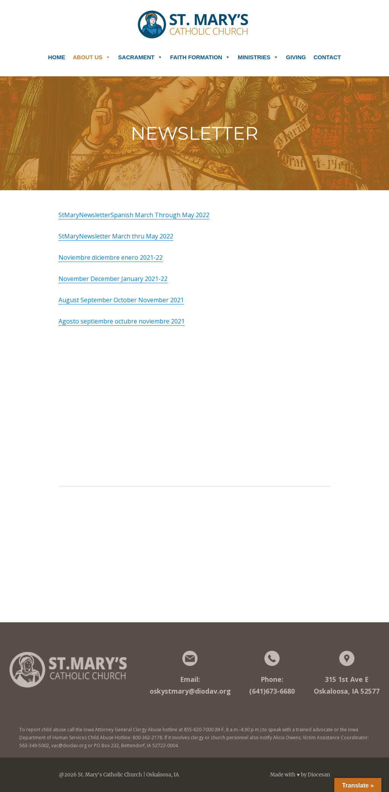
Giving (296, 57)
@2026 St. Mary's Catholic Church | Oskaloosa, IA (119, 774)
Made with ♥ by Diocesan (300, 774)
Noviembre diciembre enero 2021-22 (111, 257)
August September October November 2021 (121, 300)
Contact (327, 57)
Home (56, 57)
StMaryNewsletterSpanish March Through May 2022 (134, 215)
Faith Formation (200, 54)
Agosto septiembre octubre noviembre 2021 (122, 321)
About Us (92, 54)
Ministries (258, 54)
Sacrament (140, 54)
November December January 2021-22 (113, 279)
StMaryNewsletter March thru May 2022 (116, 236)
